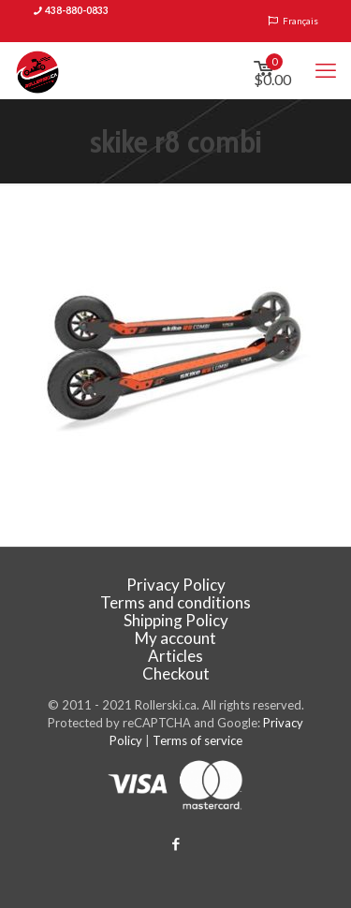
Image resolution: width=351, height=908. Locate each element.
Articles (175, 656)
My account (175, 638)
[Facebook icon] (175, 843)
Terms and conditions (175, 602)
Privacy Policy (176, 584)
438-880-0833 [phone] (77, 10)
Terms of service (197, 740)
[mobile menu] (326, 70)
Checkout (176, 673)
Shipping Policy (176, 620)
